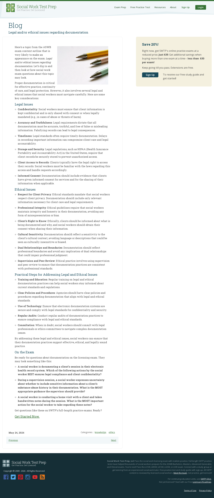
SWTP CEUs (206, 478)
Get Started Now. (27, 416)
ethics (112, 432)
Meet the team (180, 473)
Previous (13, 440)
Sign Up (186, 7)
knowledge (100, 432)
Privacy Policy (205, 490)
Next (113, 440)
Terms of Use (190, 490)
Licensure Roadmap (202, 482)
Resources (160, 7)
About (173, 7)
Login (201, 7)
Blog (15, 25)
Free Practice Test (140, 7)
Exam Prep (120, 7)
